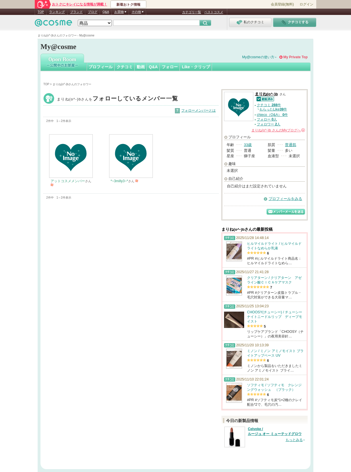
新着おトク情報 (128, 5)
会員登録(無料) (282, 4)
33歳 (248, 145)
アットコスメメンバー (68, 181)
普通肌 (290, 145)
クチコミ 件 (269, 105)
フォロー (170, 67)
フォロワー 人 (268, 124)
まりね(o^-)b (117, 99)
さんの (278, 130)
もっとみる (294, 440)
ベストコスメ (213, 12)
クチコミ (125, 67)
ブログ (92, 11)
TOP (41, 11)
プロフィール (100, 67)
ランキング (57, 11)
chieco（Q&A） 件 (272, 115)
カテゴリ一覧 (191, 12)
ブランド (76, 11)
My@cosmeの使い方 (258, 57)
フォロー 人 (267, 119)
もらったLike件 (273, 109)
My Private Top (296, 57)
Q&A (106, 11)
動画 (141, 67)
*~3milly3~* (119, 181)
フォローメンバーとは (198, 110)
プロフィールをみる (285, 199)
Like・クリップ (196, 67)
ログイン (306, 4)
